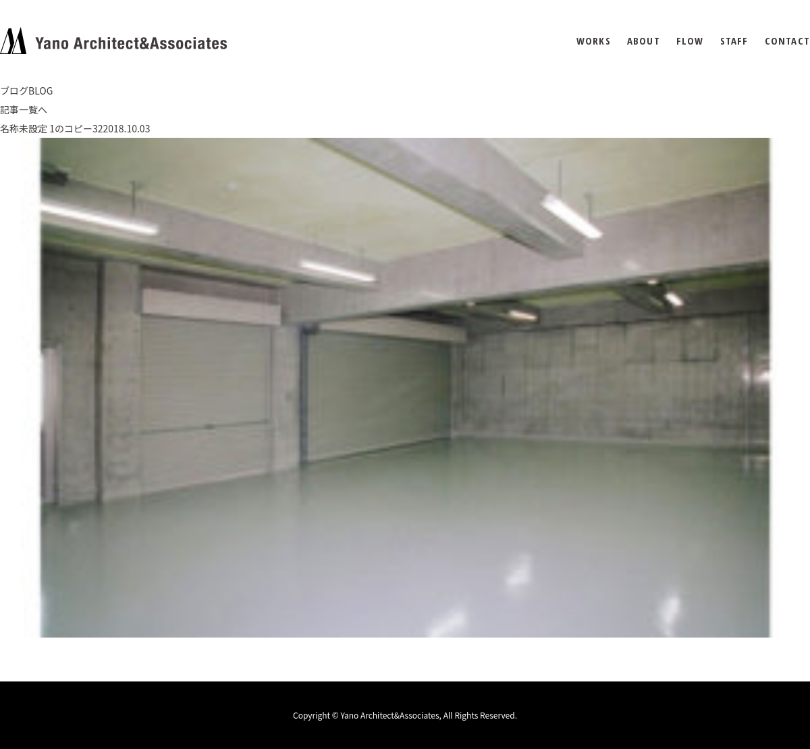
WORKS (593, 41)
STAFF (734, 41)
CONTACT (787, 41)
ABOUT (643, 41)
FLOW (690, 41)
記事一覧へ (23, 109)
